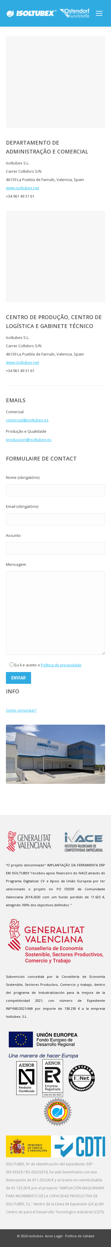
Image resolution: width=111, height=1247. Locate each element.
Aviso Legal (53, 1236)
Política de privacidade (61, 665)
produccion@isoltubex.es (29, 439)
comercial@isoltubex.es (27, 420)
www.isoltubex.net (22, 187)
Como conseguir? (21, 710)
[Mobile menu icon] (99, 13)
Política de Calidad (79, 1236)
